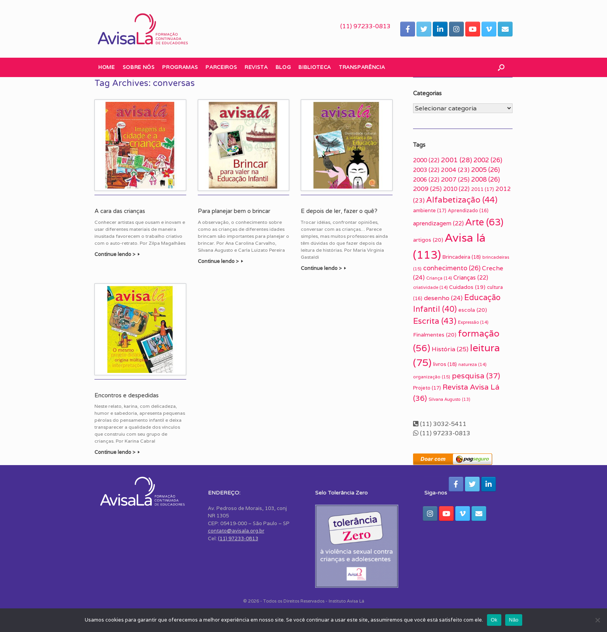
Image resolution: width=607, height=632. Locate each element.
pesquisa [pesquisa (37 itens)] (476, 376)
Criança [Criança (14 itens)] (439, 278)
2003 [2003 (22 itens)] (426, 169)
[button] (501, 67)
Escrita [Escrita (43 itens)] (434, 321)
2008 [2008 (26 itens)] (485, 179)
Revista (256, 67)
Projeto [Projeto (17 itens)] (427, 388)
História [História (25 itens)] (450, 349)
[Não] (597, 620)
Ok (494, 620)
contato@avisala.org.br (236, 530)
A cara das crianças (119, 211)
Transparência (362, 67)
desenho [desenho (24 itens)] (443, 298)
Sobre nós (139, 67)
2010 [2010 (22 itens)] (456, 188)
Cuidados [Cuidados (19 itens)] (467, 286)
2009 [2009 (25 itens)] (427, 189)
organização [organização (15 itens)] (431, 377)
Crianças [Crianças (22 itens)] (470, 277)
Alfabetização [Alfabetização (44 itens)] (461, 199)
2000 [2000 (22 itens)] (426, 160)
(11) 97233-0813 (365, 26)
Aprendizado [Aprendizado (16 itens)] (468, 211)
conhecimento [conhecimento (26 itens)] (451, 268)
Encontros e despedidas (126, 395)
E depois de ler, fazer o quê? (339, 211)
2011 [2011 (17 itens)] (482, 189)
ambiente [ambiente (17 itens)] (429, 210)
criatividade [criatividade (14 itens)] (430, 287)
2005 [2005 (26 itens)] (485, 169)
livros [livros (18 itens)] (445, 364)
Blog (283, 67)
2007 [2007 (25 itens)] (455, 179)
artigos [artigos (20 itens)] (428, 239)
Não (514, 620)
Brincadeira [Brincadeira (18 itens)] (461, 256)
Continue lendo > (117, 254)
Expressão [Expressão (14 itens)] (473, 322)
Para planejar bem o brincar (234, 211)
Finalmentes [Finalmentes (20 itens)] (434, 334)
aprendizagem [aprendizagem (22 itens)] (438, 223)
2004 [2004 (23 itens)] (455, 169)
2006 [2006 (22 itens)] (426, 179)
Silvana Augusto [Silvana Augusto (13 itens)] (449, 399)
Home (106, 67)
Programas (180, 67)
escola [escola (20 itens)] (472, 309)
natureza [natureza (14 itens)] (472, 364)
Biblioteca (314, 67)
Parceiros (221, 67)
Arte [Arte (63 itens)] (484, 222)
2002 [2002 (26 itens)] (487, 160)
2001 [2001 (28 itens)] (456, 160)
